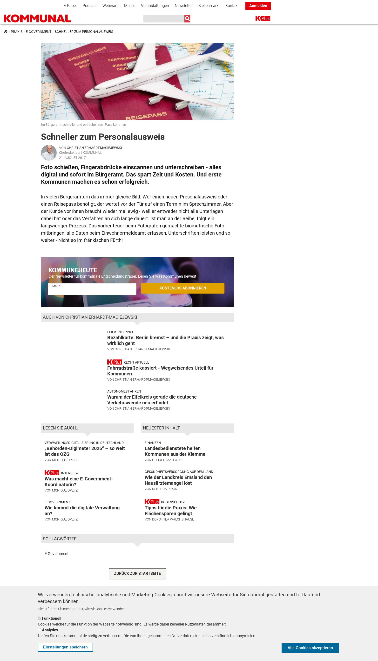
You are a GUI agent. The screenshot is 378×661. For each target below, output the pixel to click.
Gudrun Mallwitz (167, 462)
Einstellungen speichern (65, 647)
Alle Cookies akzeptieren (310, 648)
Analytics (50, 630)
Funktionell (51, 618)
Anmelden (258, 5)
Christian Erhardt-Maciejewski (94, 148)
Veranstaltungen (155, 5)
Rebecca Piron (164, 491)
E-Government (38, 32)
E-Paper (70, 5)
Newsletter (184, 5)
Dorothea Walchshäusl (173, 521)
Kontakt (232, 5)
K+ (258, 19)
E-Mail (54, 286)
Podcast (90, 5)
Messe (129, 5)
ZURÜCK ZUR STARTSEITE (137, 575)
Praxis (16, 32)
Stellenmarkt (209, 5)
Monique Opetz (65, 462)
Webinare (110, 5)
